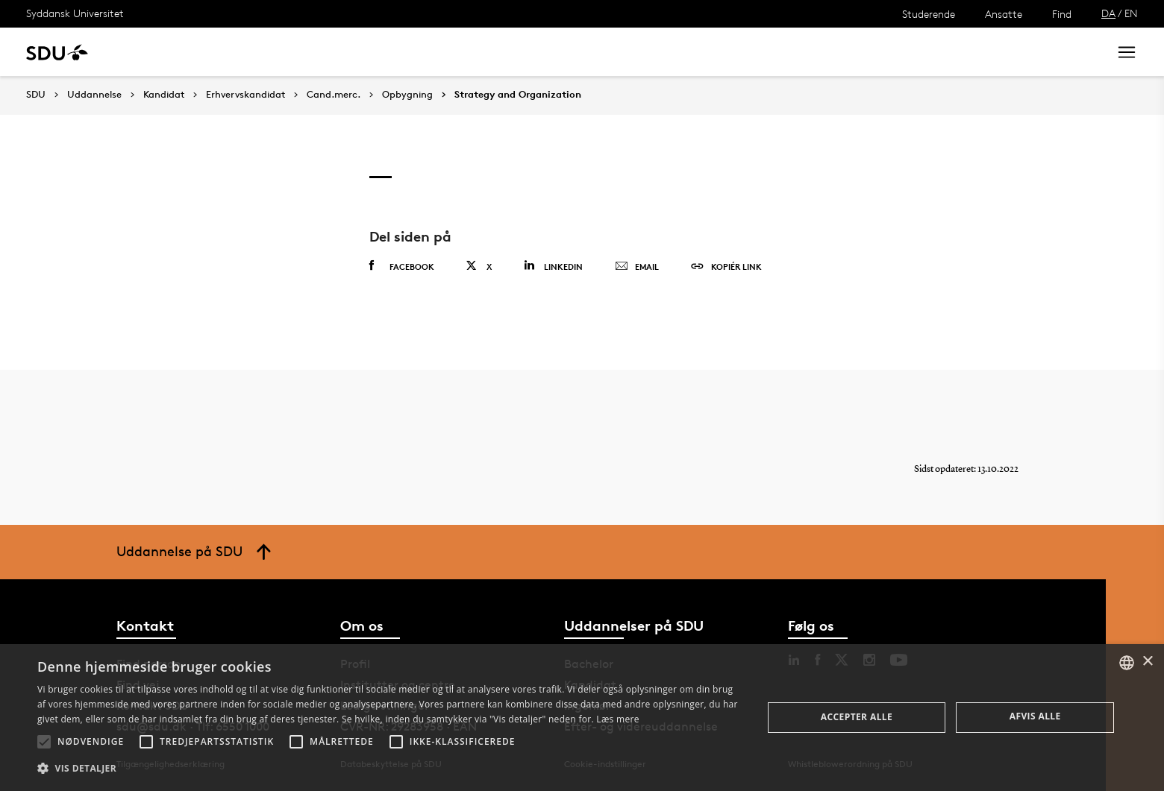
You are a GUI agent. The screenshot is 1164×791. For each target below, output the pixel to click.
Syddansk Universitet (75, 13)
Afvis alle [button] (1035, 716)
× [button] (1147, 661)
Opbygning (407, 94)
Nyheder (309, 52)
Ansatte (1003, 13)
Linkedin (553, 265)
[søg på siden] (972, 52)
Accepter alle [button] (856, 716)
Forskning (239, 52)
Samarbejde (386, 52)
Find (1061, 13)
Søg (1078, 52)
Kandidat (163, 94)
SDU (36, 94)
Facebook (401, 266)
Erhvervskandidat (245, 94)
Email (637, 267)
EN (1131, 13)
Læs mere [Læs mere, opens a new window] (617, 719)
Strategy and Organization (517, 94)
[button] (44, 742)
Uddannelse (159, 52)
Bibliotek (464, 52)
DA (1108, 13)
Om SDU (530, 52)
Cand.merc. (333, 94)
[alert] (582, 717)
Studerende (928, 13)
